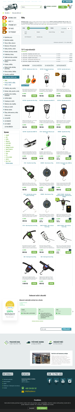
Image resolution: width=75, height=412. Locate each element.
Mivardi (62, 32)
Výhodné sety (39, 36)
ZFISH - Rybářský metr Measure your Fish (47, 132)
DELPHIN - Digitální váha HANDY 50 (30, 131)
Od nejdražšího (49, 65)
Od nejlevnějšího (37, 65)
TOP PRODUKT (28, 36)
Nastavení (31, 408)
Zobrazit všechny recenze (37, 321)
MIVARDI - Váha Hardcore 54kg (47, 163)
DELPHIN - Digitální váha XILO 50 (64, 100)
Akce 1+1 (10, 21)
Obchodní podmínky (20, 1)
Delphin (38, 32)
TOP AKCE (11, 28)
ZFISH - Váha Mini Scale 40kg (30, 163)
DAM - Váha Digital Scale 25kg (47, 257)
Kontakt (14, 1)
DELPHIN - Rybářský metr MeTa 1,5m (31, 54)
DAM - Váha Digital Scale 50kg (30, 257)
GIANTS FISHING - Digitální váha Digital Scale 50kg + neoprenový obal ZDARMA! (64, 195)
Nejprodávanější (61, 65)
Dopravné (4, 1)
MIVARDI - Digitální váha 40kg (64, 131)
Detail (34, 96)
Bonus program (27, 1)
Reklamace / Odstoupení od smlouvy (12, 385)
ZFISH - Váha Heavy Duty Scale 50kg (29, 225)
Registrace (9, 1)
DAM (26, 32)
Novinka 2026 (12, 18)
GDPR (5, 383)
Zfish (26, 33)
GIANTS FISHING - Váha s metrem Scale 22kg (64, 226)
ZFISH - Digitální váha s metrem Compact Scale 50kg (29, 194)
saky (45, 24)
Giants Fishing (52, 32)
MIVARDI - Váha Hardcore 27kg (47, 194)
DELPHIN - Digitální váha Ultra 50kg (31, 61)
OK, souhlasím (42, 408)
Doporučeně (25, 65)
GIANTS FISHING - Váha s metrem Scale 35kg (47, 226)
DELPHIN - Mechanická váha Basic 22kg (32, 55)
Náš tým (40, 1)
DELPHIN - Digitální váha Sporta (30, 57)
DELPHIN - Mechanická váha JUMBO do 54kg (64, 163)
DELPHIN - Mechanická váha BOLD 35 (31, 59)
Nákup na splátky (34, 1)
